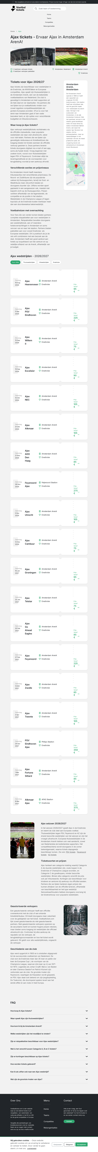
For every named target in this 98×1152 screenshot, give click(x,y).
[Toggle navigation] (86, 8)
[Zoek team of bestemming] (51, 9)
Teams (49, 18)
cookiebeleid (31, 1148)
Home (49, 14)
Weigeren (69, 1144)
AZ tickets (52, 855)
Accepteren (81, 1144)
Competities (49, 22)
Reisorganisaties (49, 26)
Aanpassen (58, 1144)
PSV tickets (70, 852)
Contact (69, 1121)
